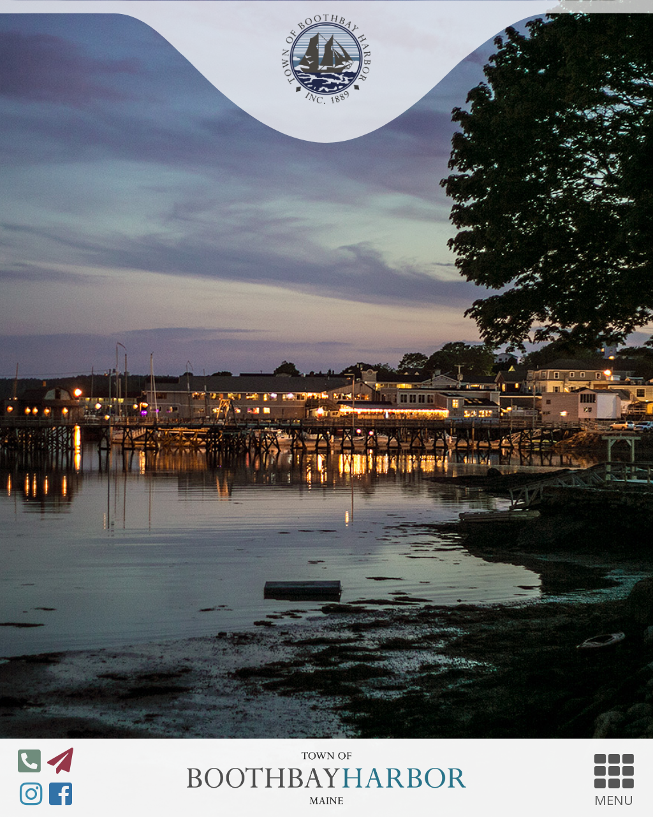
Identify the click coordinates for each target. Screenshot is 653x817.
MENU (614, 778)
